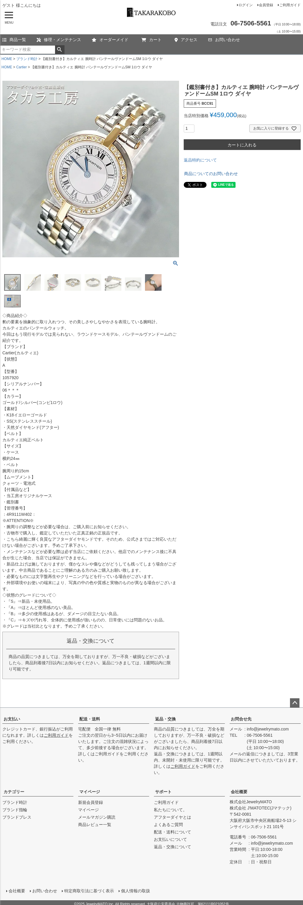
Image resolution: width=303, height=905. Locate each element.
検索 (59, 50)
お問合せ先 (241, 719)
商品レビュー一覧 (94, 824)
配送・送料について (172, 832)
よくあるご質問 (168, 824)
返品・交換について (172, 846)
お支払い (12, 719)
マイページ (89, 791)
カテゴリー (14, 791)
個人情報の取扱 (134, 889)
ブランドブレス (16, 817)
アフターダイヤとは (172, 817)
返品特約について (200, 160)
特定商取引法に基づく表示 (87, 889)
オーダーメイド (110, 39)
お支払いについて (170, 839)
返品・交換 (165, 719)
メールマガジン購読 (96, 817)
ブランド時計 (27, 59)
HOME (6, 59)
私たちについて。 (170, 809)
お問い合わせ (224, 39)
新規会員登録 (90, 802)
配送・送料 (89, 719)
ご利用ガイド (290, 5)
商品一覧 (14, 39)
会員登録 (266, 5)
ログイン (245, 5)
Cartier (21, 67)
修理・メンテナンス (59, 39)
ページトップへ (294, 703)
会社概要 (239, 791)
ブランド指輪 (14, 809)
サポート (163, 791)
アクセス (186, 39)
